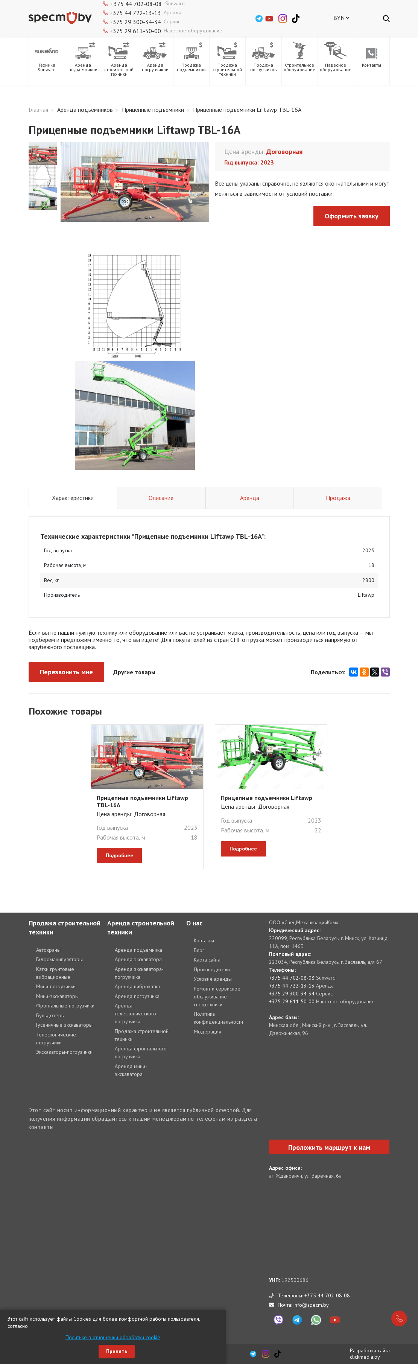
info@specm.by (311, 1305)
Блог (199, 950)
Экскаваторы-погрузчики (64, 1052)
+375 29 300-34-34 (135, 22)
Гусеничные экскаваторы (64, 1024)
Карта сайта (207, 959)
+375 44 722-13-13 (135, 13)
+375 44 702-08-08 (292, 977)
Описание (161, 497)
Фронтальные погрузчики (65, 1005)
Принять (116, 1351)
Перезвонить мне (66, 672)
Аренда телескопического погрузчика (135, 1013)
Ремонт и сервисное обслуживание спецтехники (217, 996)
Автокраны (48, 949)
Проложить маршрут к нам (329, 1147)
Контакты (204, 940)
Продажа (338, 497)
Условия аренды (213, 978)
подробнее (119, 855)
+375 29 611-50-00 (135, 31)
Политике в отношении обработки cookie (112, 1337)
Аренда (249, 497)
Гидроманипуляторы (59, 959)
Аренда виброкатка (137, 986)
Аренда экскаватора (138, 959)
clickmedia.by (365, 1356)
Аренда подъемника (138, 949)
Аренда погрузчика (137, 996)
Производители (212, 969)
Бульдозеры (50, 1015)
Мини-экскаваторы (57, 996)
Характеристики (73, 497)
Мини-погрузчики (56, 986)
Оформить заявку (351, 216)
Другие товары (134, 672)
